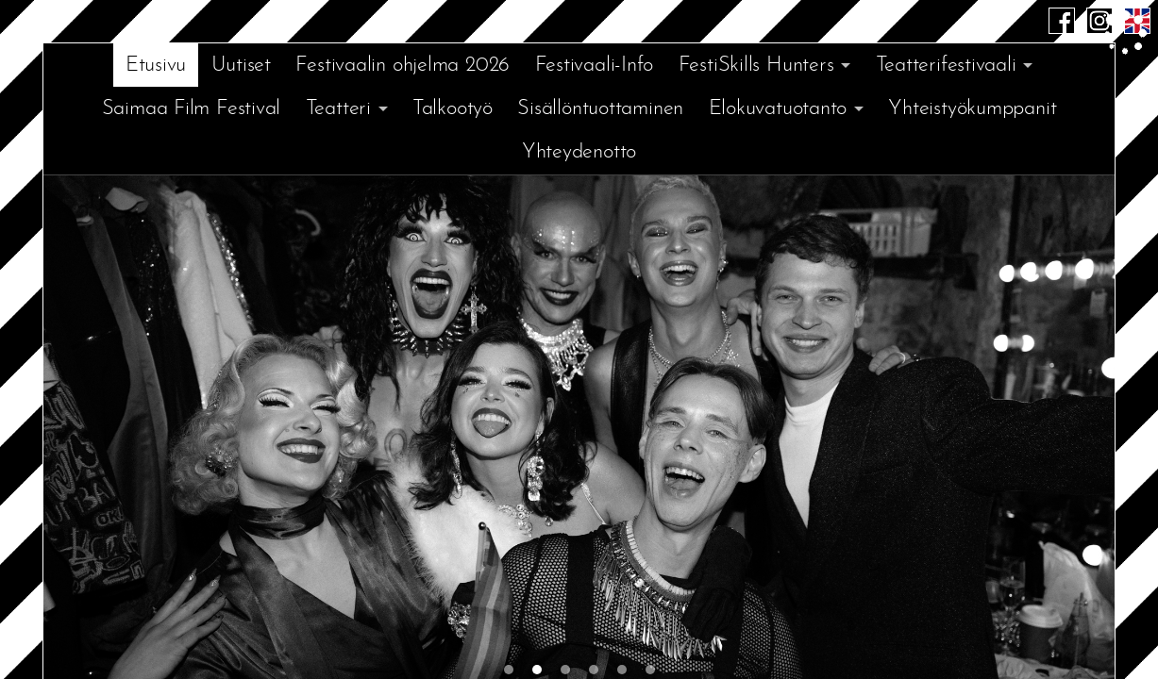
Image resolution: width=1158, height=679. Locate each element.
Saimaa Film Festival (191, 109)
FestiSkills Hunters (756, 65)
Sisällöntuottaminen (600, 109)
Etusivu (156, 65)
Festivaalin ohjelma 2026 (402, 65)
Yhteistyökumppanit (972, 109)
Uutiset (241, 65)
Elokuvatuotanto (778, 109)
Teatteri (338, 109)
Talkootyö (452, 109)
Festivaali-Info (594, 65)
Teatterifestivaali (946, 65)
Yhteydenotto (579, 152)
